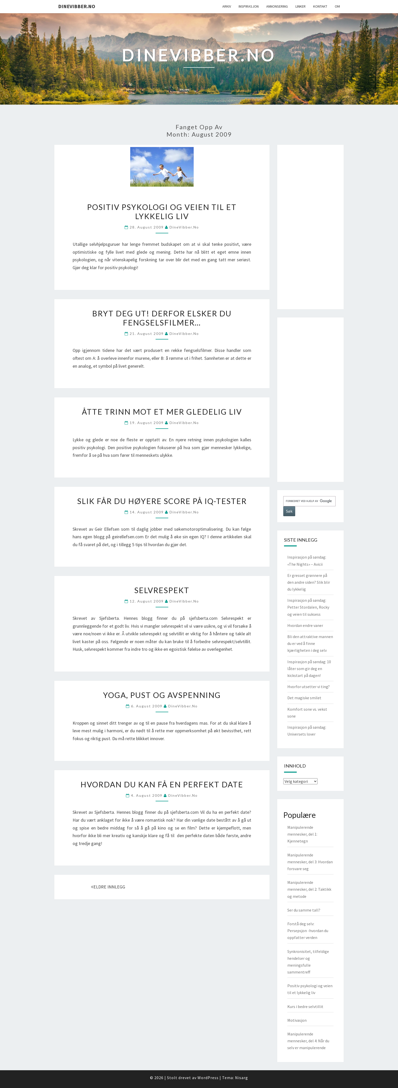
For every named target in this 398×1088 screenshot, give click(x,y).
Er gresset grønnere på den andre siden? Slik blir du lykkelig (308, 582)
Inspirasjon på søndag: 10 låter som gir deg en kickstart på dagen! (309, 668)
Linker (300, 6)
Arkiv (226, 6)
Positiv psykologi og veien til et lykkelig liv (162, 211)
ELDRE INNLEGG (108, 887)
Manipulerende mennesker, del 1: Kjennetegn (302, 834)
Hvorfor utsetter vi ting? (308, 686)
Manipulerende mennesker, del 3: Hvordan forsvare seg (310, 861)
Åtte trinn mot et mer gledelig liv (162, 411)
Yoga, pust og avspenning (162, 695)
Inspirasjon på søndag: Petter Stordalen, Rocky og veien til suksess (308, 607)
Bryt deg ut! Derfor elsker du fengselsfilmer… (161, 318)
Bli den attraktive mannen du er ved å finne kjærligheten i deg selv (310, 643)
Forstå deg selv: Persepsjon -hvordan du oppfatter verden (307, 930)
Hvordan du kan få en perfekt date (161, 784)
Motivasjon (297, 1020)
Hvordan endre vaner (305, 625)
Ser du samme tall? (303, 910)
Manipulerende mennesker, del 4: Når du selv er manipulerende (308, 1040)
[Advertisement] (310, 227)
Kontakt (320, 6)
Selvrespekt (161, 590)
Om (337, 6)
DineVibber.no (76, 6)
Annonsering (277, 6)
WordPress (208, 1077)
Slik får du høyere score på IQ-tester (162, 501)
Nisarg (241, 1077)
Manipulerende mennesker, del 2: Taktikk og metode (309, 889)
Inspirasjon (249, 6)
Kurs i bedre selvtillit (305, 1006)
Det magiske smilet (304, 697)
